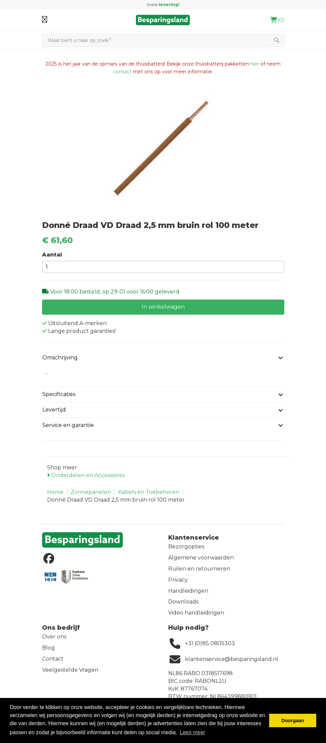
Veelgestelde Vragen (70, 670)
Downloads (183, 601)
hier (254, 64)
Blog (48, 647)
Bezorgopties (186, 546)
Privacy (178, 580)
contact (122, 71)
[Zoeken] (155, 40)
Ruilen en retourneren (199, 568)
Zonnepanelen (91, 492)
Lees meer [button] (193, 732)
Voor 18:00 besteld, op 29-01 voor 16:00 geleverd (114, 291)
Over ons (54, 636)
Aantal (52, 254)
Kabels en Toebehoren (148, 492)
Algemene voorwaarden (201, 557)
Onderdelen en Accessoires (86, 475)
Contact (53, 659)
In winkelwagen (163, 307)
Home (55, 492)
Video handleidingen (196, 613)
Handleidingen (188, 591)
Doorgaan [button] (293, 720)
